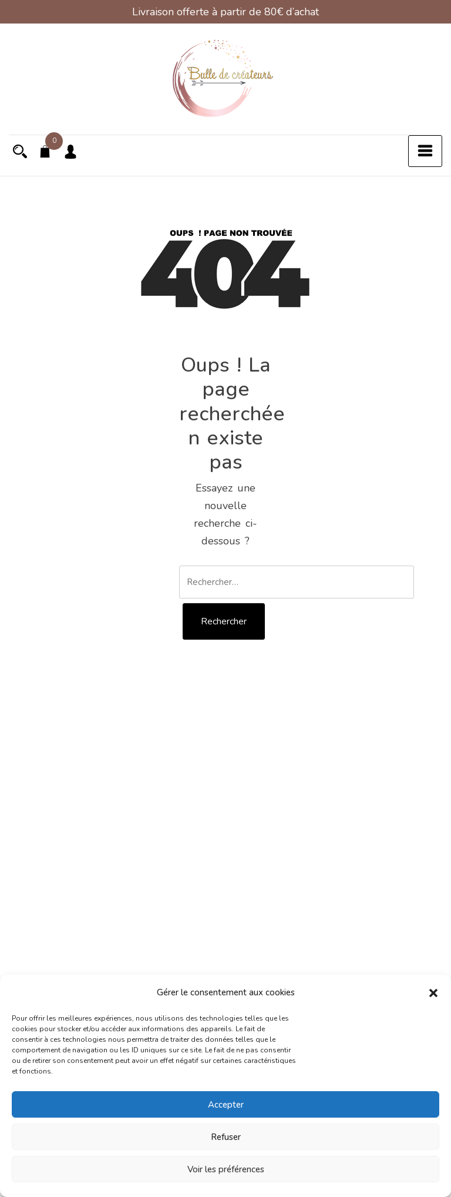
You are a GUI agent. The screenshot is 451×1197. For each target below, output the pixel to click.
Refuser (226, 1137)
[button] (433, 992)
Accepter (226, 1105)
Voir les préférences (225, 1169)
